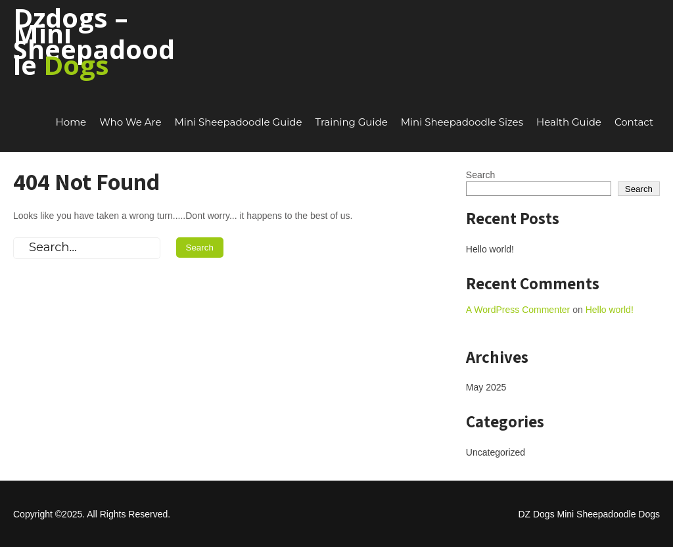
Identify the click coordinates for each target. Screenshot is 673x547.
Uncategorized (495, 452)
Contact (634, 122)
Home (71, 122)
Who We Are (130, 122)
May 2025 (486, 387)
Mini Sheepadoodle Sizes (462, 122)
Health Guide (568, 122)
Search (480, 175)
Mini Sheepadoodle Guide (238, 122)
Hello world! (490, 249)
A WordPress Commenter (518, 309)
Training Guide (351, 122)
